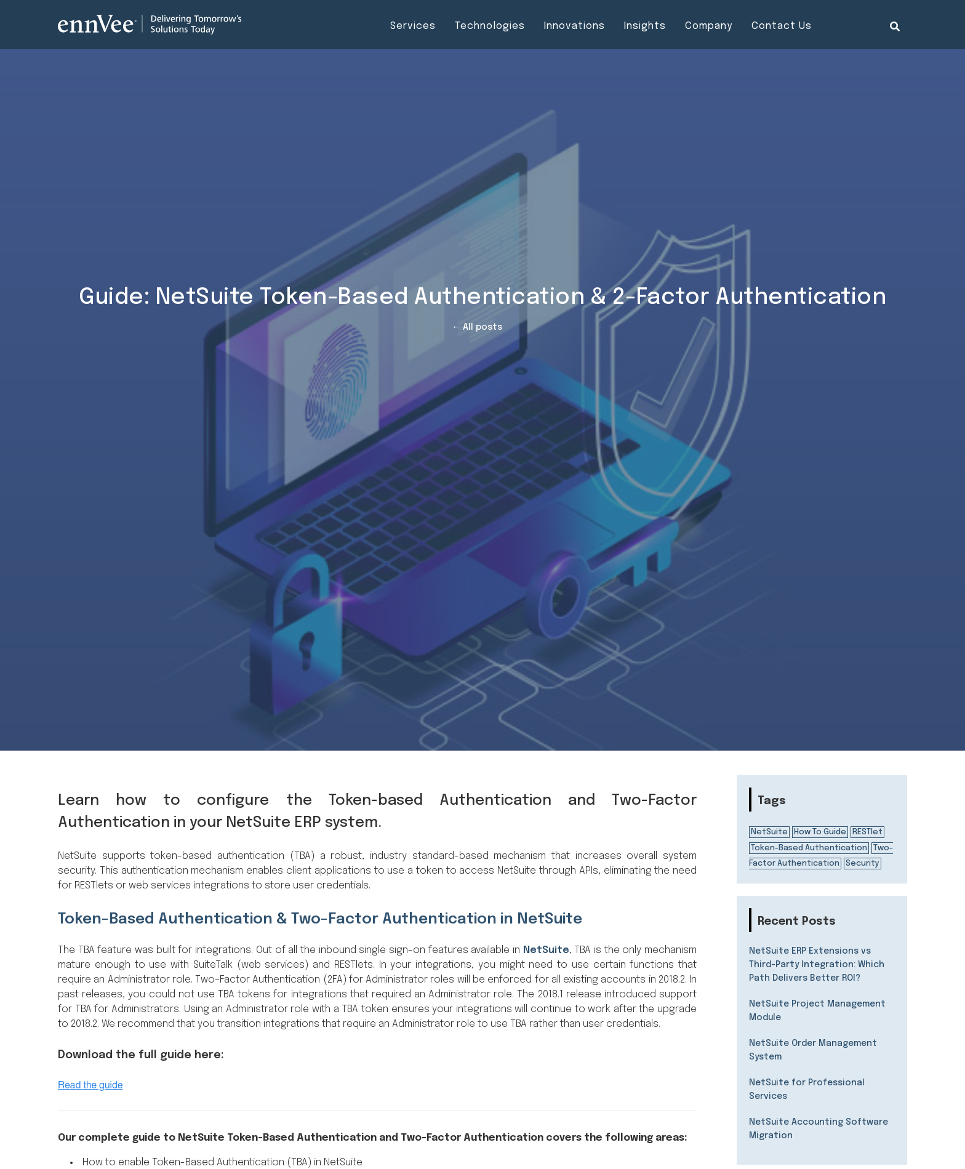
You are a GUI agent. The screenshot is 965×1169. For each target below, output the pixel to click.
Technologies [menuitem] (490, 26)
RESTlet (867, 832)
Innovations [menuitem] (574, 26)
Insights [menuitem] (645, 26)
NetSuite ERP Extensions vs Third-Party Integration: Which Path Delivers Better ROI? (816, 965)
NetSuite (546, 950)
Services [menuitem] (413, 26)
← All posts (477, 327)
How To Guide (820, 832)
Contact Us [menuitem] (781, 26)
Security (862, 864)
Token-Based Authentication (809, 848)
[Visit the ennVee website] (149, 24)
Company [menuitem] (708, 26)
